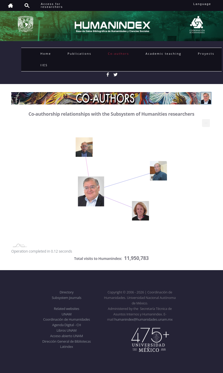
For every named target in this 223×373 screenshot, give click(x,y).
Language (205, 3)
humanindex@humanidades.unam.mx (143, 319)
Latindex (66, 346)
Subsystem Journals (66, 297)
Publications (79, 53)
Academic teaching (163, 53)
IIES (44, 65)
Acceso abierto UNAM (66, 335)
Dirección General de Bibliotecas (66, 341)
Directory (67, 292)
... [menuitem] (206, 121)
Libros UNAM (66, 330)
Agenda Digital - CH (66, 324)
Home (45, 53)
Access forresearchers (52, 5)
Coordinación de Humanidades (66, 319)
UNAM (66, 314)
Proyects (206, 53)
